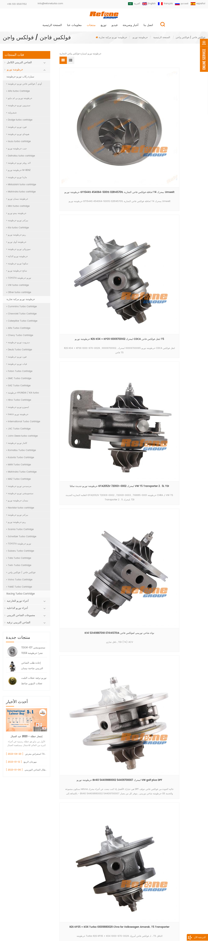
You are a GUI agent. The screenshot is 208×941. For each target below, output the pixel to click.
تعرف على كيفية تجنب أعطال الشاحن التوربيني (47, 771)
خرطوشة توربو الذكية (17, 258)
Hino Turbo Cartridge (18, 402)
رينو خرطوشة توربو (16, 237)
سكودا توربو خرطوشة (17, 265)
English (146, 3)
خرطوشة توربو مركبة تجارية (113, 39)
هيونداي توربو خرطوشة (17, 136)
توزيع (103, 27)
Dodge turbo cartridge (19, 122)
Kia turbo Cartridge (17, 229)
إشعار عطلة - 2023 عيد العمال (26, 738)
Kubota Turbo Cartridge (20, 459)
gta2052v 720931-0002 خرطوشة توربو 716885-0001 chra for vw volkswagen (132, 269)
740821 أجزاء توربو (76, 853)
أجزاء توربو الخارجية (18, 603)
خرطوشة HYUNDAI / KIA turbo (22, 395)
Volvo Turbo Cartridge (19, 581)
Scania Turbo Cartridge (20, 531)
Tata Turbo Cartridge (18, 560)
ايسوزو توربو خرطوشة (17, 409)
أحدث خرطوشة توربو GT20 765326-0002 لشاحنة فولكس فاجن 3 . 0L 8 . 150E (82, 269)
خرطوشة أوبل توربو (16, 244)
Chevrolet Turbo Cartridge (21, 316)
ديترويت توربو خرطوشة (18, 344)
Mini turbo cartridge (18, 208)
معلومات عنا (74, 27)
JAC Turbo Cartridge (18, 431)
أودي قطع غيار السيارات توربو (81, 822)
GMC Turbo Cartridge (18, 380)
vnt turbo (71, 878)
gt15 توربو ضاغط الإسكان (79, 860)
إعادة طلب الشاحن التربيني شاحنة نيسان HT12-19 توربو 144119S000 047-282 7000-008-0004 (33, 668)
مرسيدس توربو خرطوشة (18, 488)
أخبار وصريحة (130, 27)
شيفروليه (11, 114)
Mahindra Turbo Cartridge (21, 474)
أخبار (123, 931)
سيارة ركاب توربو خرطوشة (20, 79)
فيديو (114, 27)
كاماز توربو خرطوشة (16, 445)
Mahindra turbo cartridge (21, 194)
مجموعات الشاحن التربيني (21, 617)
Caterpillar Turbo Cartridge (21, 323)
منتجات (91, 27)
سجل (103, 914)
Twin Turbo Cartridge (18, 567)
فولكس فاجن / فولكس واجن (20, 574)
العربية (130, 3)
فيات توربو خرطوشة (16, 366)
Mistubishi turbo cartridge (21, 186)
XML (193, 931)
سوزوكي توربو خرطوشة (18, 251)
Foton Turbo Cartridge (19, 373)
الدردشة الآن (189, 938)
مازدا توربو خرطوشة (16, 179)
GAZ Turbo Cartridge (18, 387)
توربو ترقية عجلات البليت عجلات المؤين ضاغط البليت (34, 683)
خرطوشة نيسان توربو (17, 201)
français (163, 3)
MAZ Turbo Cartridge (18, 481)
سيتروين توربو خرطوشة (18, 107)
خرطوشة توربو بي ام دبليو (19, 100)
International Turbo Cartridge (23, 423)
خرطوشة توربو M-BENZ (18, 172)
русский (180, 3)
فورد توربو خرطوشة (16, 129)
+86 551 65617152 (17, 4)
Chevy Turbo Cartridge (19, 337)
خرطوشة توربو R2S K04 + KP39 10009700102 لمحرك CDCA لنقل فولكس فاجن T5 (132, 123)
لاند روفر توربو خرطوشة (18, 165)
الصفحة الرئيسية (52, 27)
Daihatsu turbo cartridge (20, 158)
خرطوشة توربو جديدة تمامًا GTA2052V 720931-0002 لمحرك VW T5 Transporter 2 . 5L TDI (182, 123)
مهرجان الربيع (30, 764)
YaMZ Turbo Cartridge (19, 589)
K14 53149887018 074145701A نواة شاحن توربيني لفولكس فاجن (82, 196)
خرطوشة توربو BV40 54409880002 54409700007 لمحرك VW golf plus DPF (132, 196)
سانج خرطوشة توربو (16, 273)
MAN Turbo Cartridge (18, 466)
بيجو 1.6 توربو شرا (75, 872)
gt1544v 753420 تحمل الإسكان (82, 841)
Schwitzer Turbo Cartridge (21, 538)
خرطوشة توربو (140, 39)
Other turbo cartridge (18, 294)
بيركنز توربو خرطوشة (17, 222)
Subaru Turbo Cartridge (20, 553)
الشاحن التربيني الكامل (19, 64)
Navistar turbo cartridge (20, 510)
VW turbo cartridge (17, 287)
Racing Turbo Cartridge (20, 596)
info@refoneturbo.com (50, 3)
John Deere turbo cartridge (22, 438)
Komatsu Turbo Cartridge (21, 452)
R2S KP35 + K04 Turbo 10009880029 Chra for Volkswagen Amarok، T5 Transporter (182, 196)
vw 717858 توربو (74, 828)
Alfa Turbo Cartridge (18, 330)
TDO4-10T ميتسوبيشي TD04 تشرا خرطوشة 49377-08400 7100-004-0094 (33, 653)
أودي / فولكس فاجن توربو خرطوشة (24, 86)
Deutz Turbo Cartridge (19, 351)
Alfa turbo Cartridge (18, 93)
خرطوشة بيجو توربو (16, 215)
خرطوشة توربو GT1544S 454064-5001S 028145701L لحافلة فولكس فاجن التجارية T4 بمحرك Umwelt (82, 123)
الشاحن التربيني (74, 866)
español (197, 3)
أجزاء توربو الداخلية (17, 610)
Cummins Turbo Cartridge (21, 308)
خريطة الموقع (168, 931)
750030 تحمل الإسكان (77, 847)
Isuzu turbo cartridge (18, 143)
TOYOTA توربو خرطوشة (18, 280)
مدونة (142, 931)
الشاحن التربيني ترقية (18, 624)
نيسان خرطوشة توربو (17, 502)
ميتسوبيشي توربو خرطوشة (19, 495)
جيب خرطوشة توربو (16, 150)
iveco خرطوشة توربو (17, 416)
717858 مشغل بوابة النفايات (80, 835)
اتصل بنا (148, 27)
